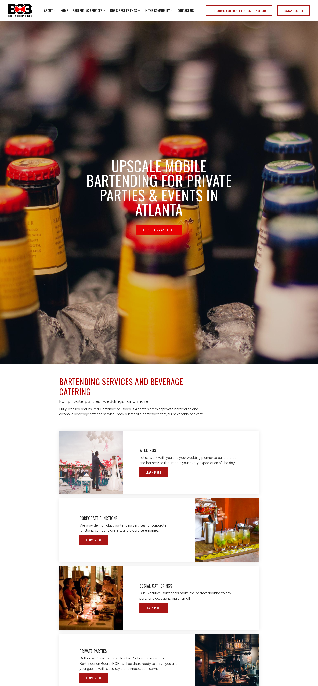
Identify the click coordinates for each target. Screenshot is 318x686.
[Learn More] (91, 463)
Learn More (154, 472)
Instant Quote (293, 10)
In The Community (157, 10)
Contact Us (185, 10)
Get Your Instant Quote (159, 230)
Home (64, 10)
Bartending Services (87, 10)
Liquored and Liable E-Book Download (239, 10)
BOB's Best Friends (123, 10)
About (48, 10)
